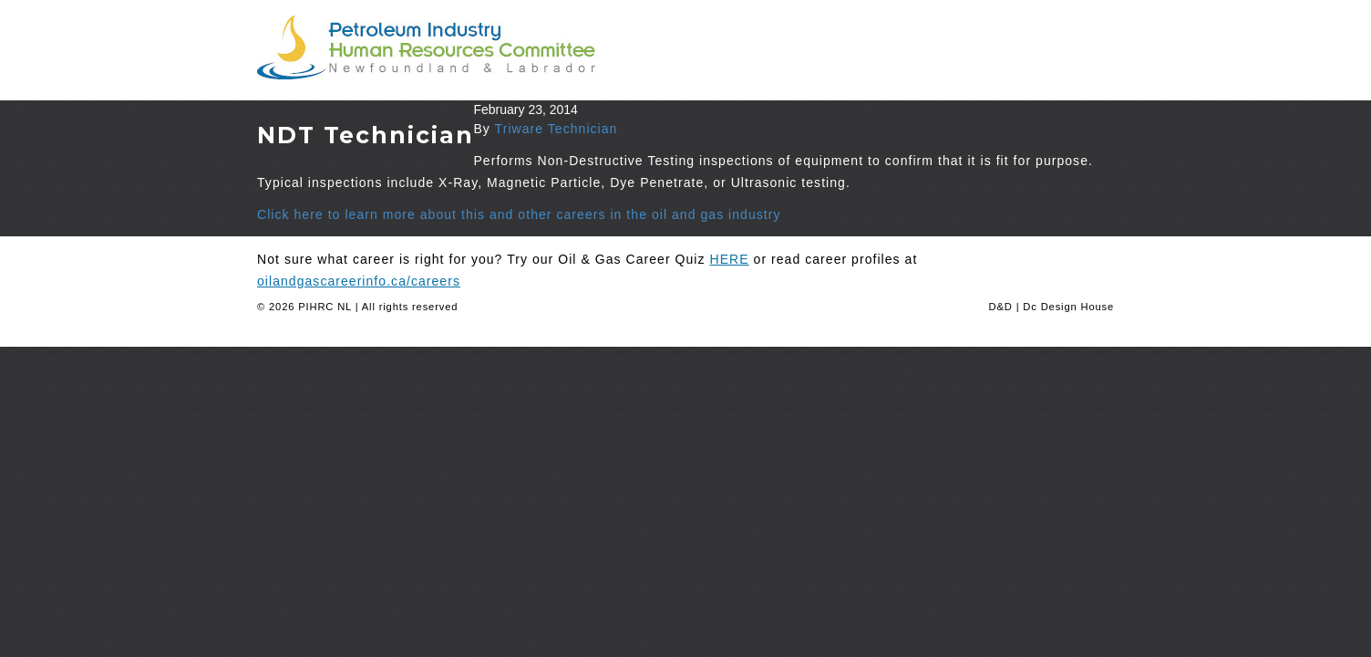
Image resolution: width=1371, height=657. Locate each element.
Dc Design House (1068, 306)
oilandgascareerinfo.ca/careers (358, 281)
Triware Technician (556, 128)
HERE (729, 259)
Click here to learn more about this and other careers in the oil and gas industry (519, 214)
